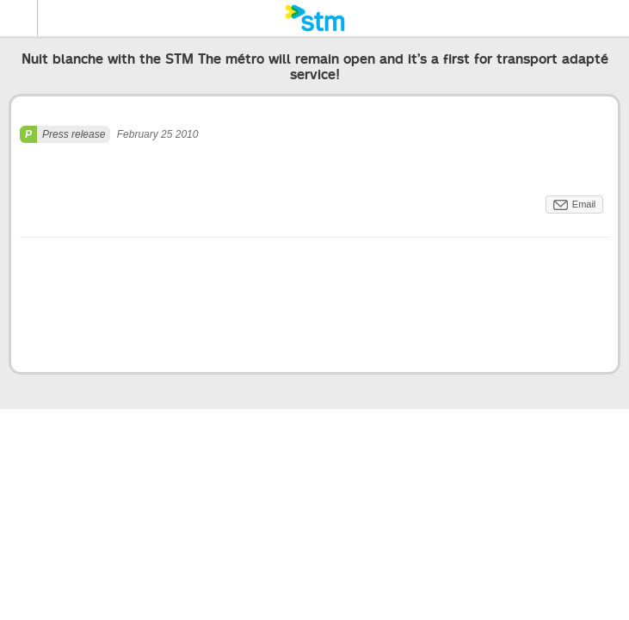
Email (584, 204)
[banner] (314, 18)
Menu (19, 18)
